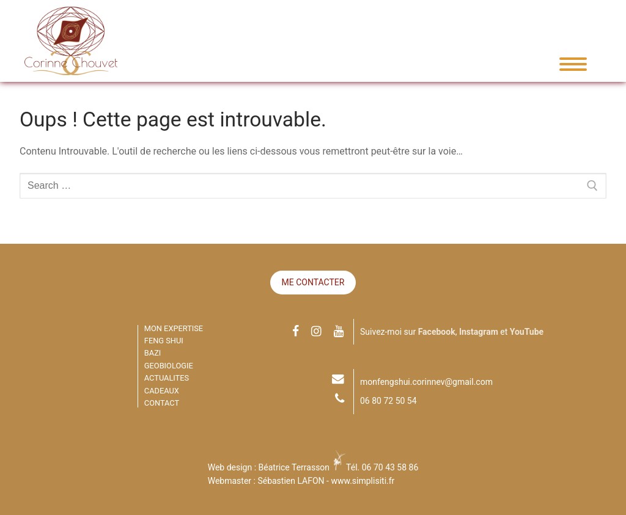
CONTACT (161, 402)
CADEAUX (161, 390)
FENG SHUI (163, 340)
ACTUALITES (166, 377)
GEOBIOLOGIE (168, 365)
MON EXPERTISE (173, 328)
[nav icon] (569, 64)
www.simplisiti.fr (362, 481)
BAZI (152, 352)
